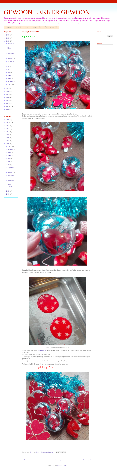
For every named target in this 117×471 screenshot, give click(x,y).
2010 (8, 109)
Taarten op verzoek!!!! (51, 27)
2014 (8, 97)
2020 (8, 35)
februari (10, 81)
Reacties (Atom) (62, 465)
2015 (8, 94)
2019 (8, 38)
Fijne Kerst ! (28, 36)
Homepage (58, 460)
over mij (18, 27)
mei (9, 72)
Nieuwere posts (28, 460)
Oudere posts (87, 460)
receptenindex (37, 27)
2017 (8, 88)
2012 (8, 103)
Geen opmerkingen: (47, 452)
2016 (8, 91)
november (11, 53)
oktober (10, 58)
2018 (8, 41)
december (11, 44)
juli (9, 66)
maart (10, 78)
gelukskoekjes (42, 350)
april (9, 75)
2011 (7, 106)
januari (10, 84)
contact (27, 27)
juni (9, 69)
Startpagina (9, 27)
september (11, 61)
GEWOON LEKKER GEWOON (47, 12)
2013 (8, 100)
